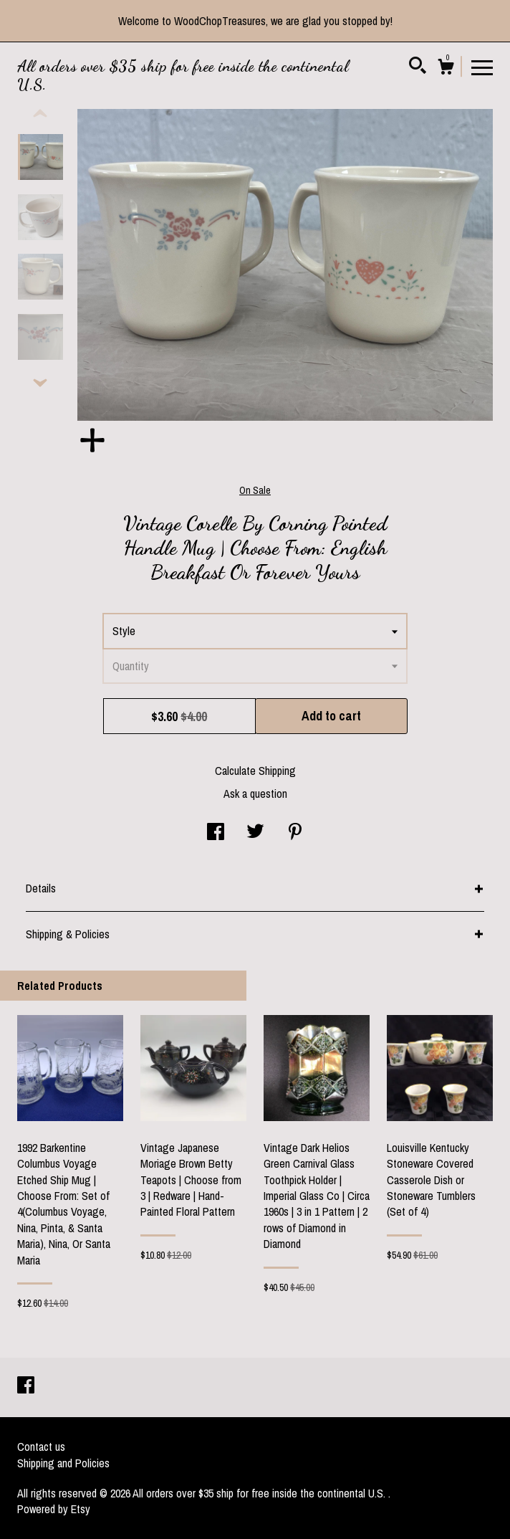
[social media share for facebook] (215, 833)
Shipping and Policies (63, 1463)
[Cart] (445, 69)
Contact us (41, 1446)
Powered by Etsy (53, 1509)
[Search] (417, 67)
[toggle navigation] (482, 66)
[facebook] (25, 1386)
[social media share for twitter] (255, 833)
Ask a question (255, 793)
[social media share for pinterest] (295, 833)
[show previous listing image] (40, 114)
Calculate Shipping (255, 770)
